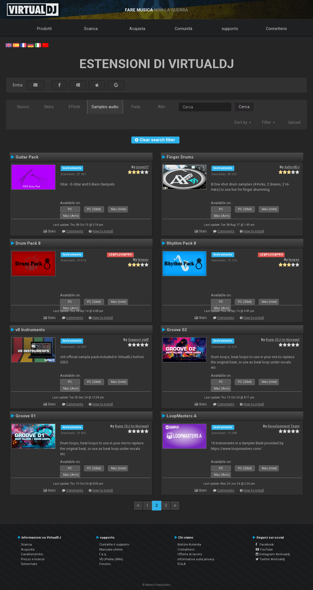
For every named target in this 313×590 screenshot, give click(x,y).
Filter (268, 122)
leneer (143, 260)
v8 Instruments (30, 329)
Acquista (137, 28)
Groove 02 (177, 329)
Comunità (183, 28)
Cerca (244, 106)
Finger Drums (180, 157)
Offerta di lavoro (190, 554)
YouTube (264, 549)
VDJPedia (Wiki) (111, 559)
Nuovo (23, 106)
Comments (74, 231)
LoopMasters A (182, 415)
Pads (136, 106)
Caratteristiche (32, 554)
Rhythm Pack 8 (181, 243)
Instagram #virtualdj (273, 554)
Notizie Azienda (189, 544)
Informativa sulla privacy (196, 559)
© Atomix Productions (156, 585)
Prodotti (44, 28)
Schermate (29, 564)
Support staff (138, 340)
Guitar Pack (27, 157)
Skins (49, 106)
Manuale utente (111, 549)
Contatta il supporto (114, 544)
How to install (102, 231)
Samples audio (105, 106)
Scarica (91, 28)
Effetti (74, 106)
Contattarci (186, 549)
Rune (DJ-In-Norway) (282, 340)
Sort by (242, 122)
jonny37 (142, 167)
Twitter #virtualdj (270, 559)
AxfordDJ (291, 167)
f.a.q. (103, 554)
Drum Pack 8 (28, 243)
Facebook (265, 544)
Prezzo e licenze (33, 559)
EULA (182, 564)
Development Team (283, 426)
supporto (230, 28)
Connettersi (276, 28)
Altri (161, 106)
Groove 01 (26, 415)
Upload (294, 122)
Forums (105, 564)
